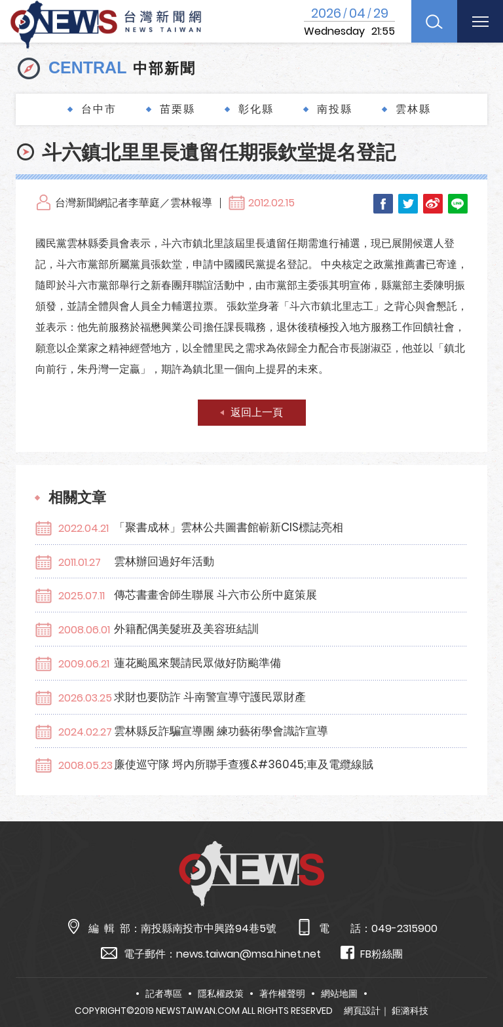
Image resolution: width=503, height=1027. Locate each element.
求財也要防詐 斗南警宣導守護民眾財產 (210, 697)
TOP (477, 979)
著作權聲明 (282, 993)
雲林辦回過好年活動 (164, 561)
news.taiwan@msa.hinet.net (248, 954)
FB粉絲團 (372, 953)
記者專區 (163, 993)
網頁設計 (362, 1010)
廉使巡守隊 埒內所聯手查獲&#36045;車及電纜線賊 (243, 764)
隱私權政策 (221, 993)
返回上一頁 (257, 412)
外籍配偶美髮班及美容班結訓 (186, 629)
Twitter (408, 204)
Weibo (433, 204)
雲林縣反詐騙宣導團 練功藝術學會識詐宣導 (221, 731)
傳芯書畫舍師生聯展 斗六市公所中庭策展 (215, 595)
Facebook (383, 204)
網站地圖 (339, 993)
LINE (458, 204)
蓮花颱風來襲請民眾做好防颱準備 (197, 663)
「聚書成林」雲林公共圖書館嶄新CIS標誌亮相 (228, 527)
